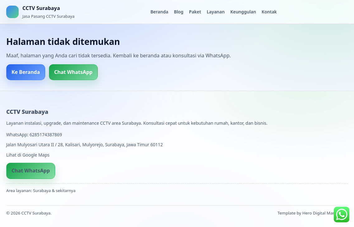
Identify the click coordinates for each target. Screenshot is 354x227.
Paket (195, 12)
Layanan (216, 12)
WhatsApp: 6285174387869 (34, 135)
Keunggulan (243, 12)
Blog (178, 12)
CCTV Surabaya (27, 111)
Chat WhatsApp (73, 72)
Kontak (269, 12)
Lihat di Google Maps (28, 155)
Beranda (159, 12)
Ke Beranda (26, 72)
